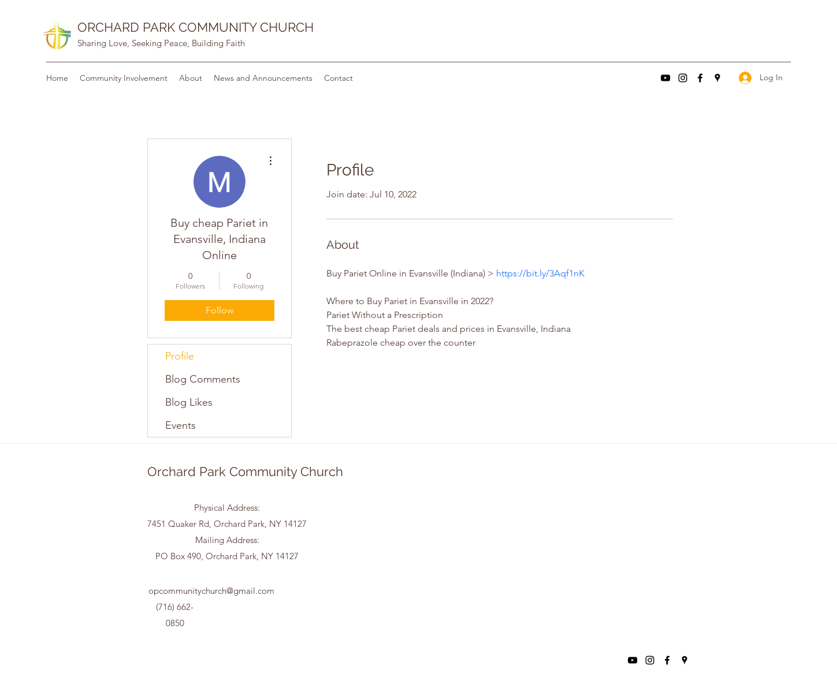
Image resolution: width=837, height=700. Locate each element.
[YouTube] (665, 78)
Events (180, 425)
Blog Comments (202, 379)
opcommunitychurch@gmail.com (211, 590)
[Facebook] (700, 78)
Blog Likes (189, 402)
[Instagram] (683, 78)
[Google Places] (717, 78)
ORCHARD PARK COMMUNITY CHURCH (195, 27)
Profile (179, 356)
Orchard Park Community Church (245, 471)
